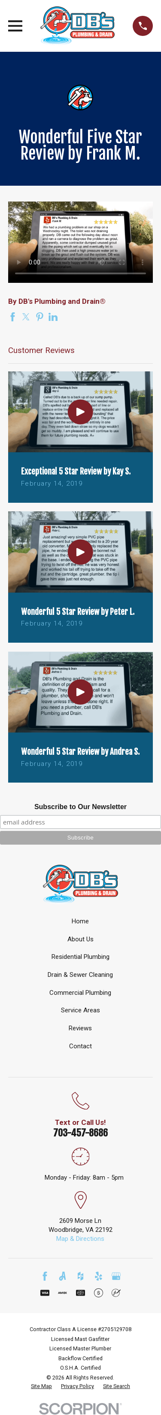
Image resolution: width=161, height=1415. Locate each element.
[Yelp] (98, 1276)
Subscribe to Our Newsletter (80, 806)
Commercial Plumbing (80, 993)
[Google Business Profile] (116, 1276)
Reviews (80, 1028)
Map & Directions (80, 1239)
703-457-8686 (80, 1133)
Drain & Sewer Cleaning (80, 975)
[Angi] (62, 1276)
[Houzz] (80, 1276)
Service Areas (80, 1010)
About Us (80, 939)
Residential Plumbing (80, 957)
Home (80, 921)
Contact (80, 1046)
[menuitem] (41, 1386)
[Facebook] (44, 1276)
